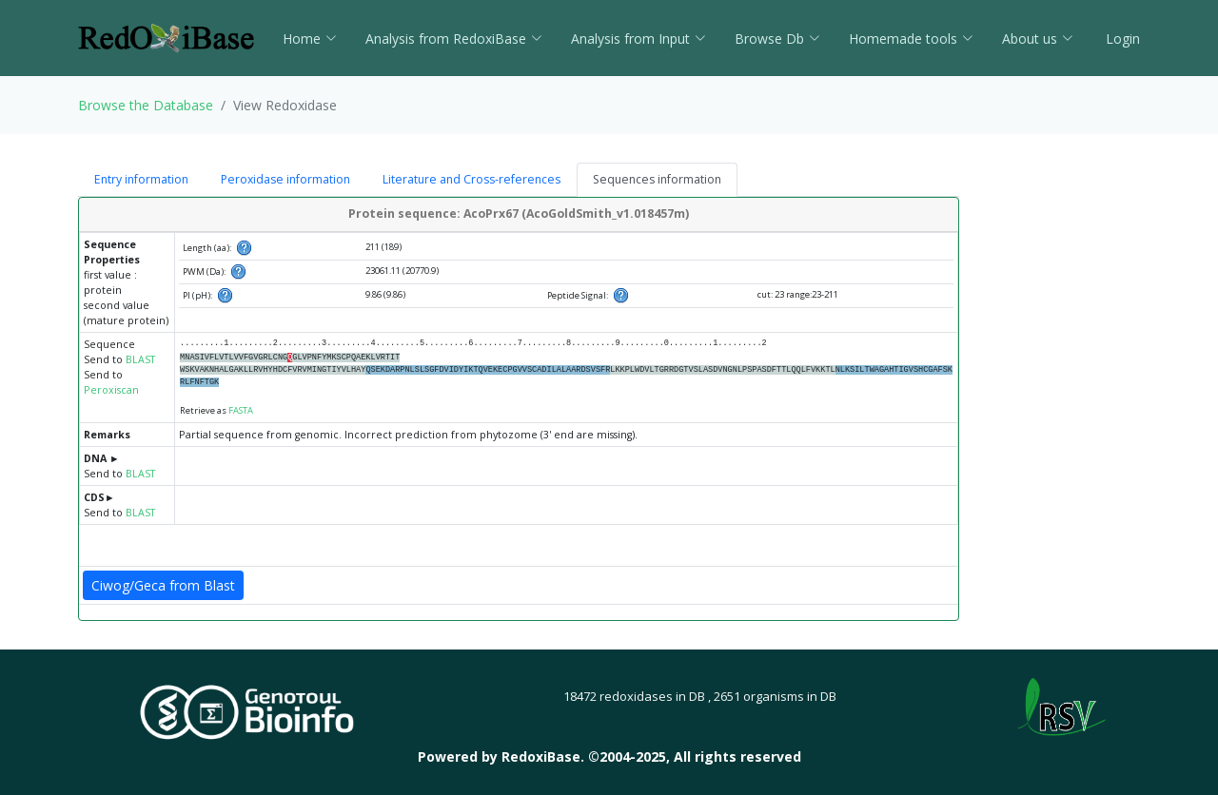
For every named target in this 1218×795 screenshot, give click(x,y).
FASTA (240, 410)
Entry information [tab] (141, 179)
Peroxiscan (111, 390)
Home (310, 38)
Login (1121, 38)
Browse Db (777, 38)
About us (1037, 38)
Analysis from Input (638, 38)
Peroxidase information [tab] (285, 179)
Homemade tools (911, 38)
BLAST (140, 359)
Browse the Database (145, 105)
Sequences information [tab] (657, 179)
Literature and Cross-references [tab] (471, 179)
